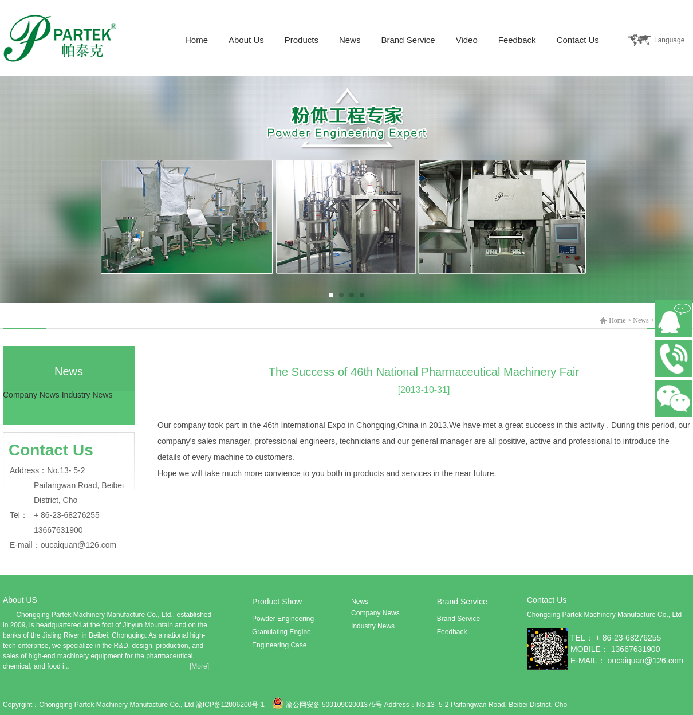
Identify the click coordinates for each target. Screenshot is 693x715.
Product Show (277, 601)
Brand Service (408, 40)
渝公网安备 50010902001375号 (334, 705)
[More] (199, 666)
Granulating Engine (281, 632)
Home (196, 40)
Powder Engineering (283, 619)
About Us (246, 40)
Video (467, 40)
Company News (31, 394)
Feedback (517, 40)
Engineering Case (279, 645)
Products (301, 40)
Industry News (87, 394)
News (350, 40)
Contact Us (578, 40)
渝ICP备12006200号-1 (231, 705)
